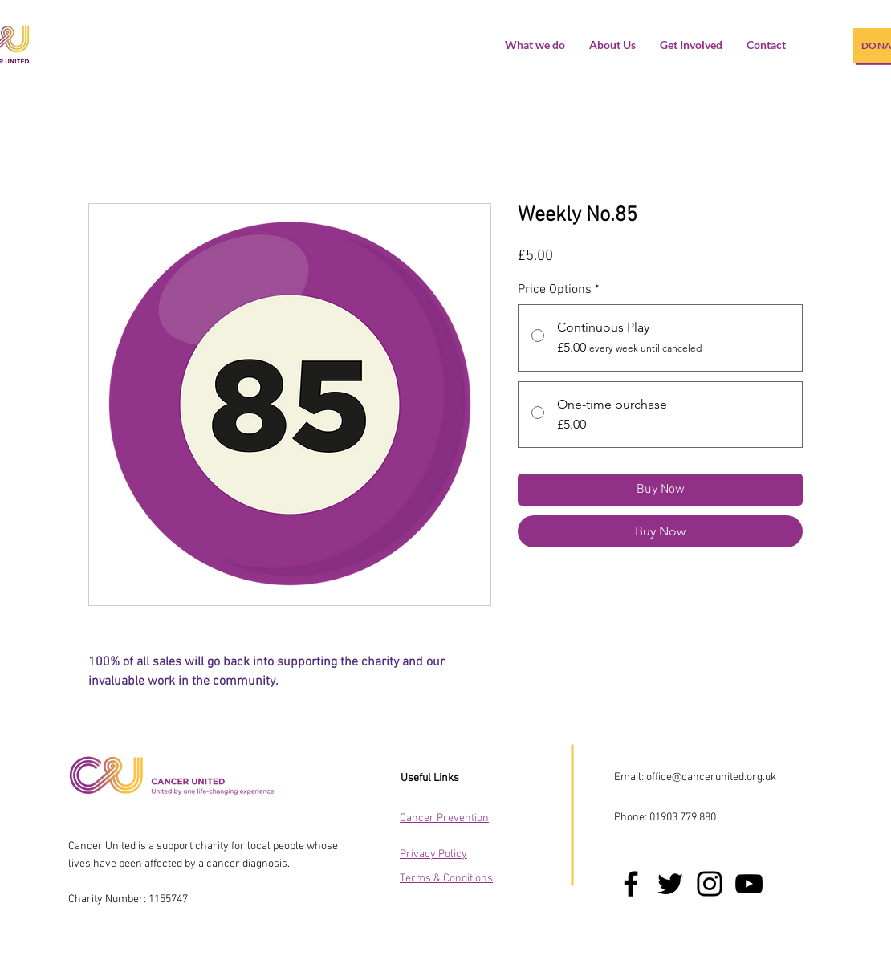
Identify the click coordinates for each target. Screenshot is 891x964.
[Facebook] (631, 884)
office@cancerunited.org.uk (711, 777)
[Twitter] (670, 884)
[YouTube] (749, 884)
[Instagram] (709, 884)
